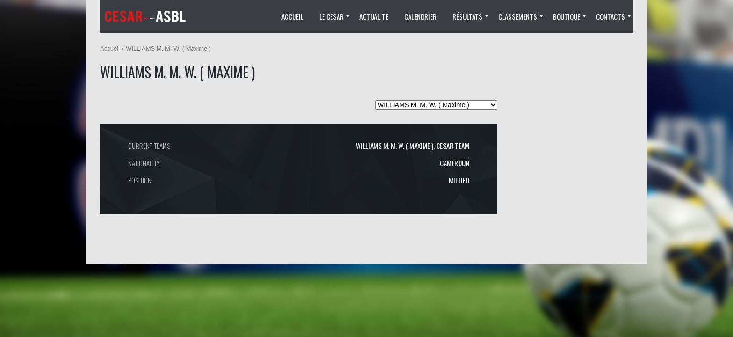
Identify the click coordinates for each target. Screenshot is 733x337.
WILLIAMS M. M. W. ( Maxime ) (394, 145)
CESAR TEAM (452, 145)
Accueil (110, 48)
